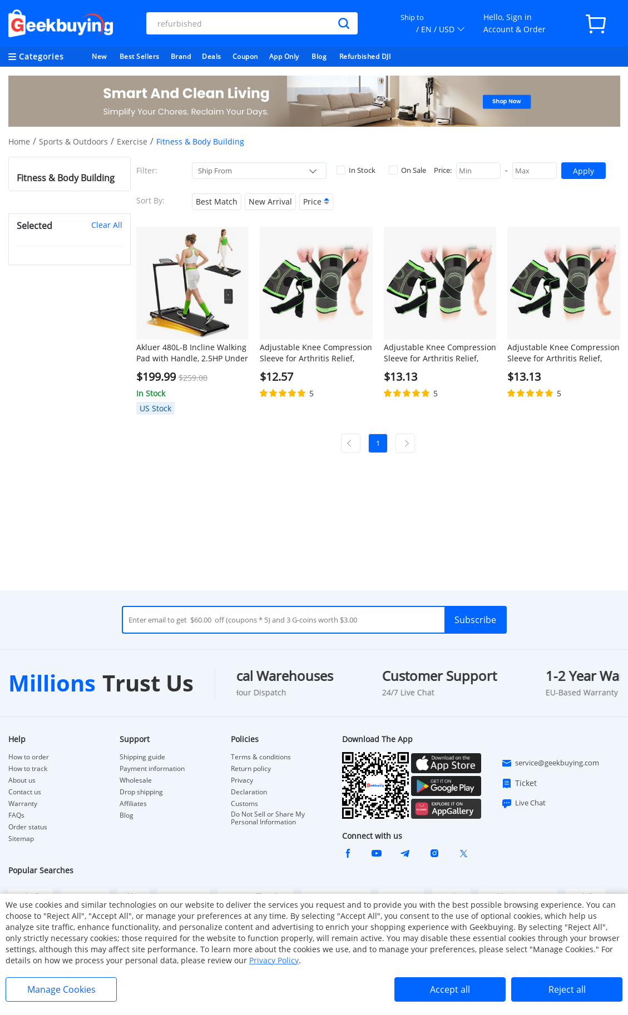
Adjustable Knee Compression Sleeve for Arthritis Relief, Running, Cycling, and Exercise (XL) (440, 353)
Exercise (132, 141)
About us (22, 780)
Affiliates (133, 804)
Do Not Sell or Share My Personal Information (268, 818)
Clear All (106, 225)
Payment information (152, 769)
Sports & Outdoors (73, 141)
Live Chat (523, 803)
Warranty (22, 804)
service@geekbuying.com (550, 763)
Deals (211, 56)
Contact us (24, 792)
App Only (284, 56)
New (99, 56)
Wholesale (136, 780)
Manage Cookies (61, 989)
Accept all (450, 989)
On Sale (407, 170)
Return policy (251, 769)
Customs (244, 804)
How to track (27, 769)
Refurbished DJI (365, 56)
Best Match (217, 201)
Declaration (249, 792)
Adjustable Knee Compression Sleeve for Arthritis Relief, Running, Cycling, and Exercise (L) (316, 353)
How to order (28, 757)
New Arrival (270, 201)
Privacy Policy (274, 960)
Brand (181, 56)
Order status (27, 827)
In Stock (356, 170)
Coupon (245, 56)
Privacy (242, 780)
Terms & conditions (261, 757)
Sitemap (21, 838)
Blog (319, 56)
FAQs (16, 815)
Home (19, 141)
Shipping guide (142, 757)
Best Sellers (140, 56)
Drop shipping (141, 792)
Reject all (567, 989)
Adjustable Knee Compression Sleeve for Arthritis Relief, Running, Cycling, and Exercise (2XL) (563, 353)
